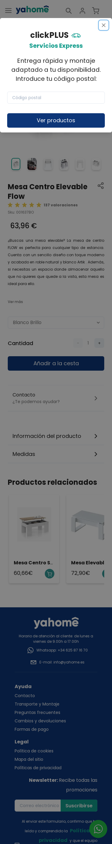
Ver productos (56, 120)
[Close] (103, 25)
